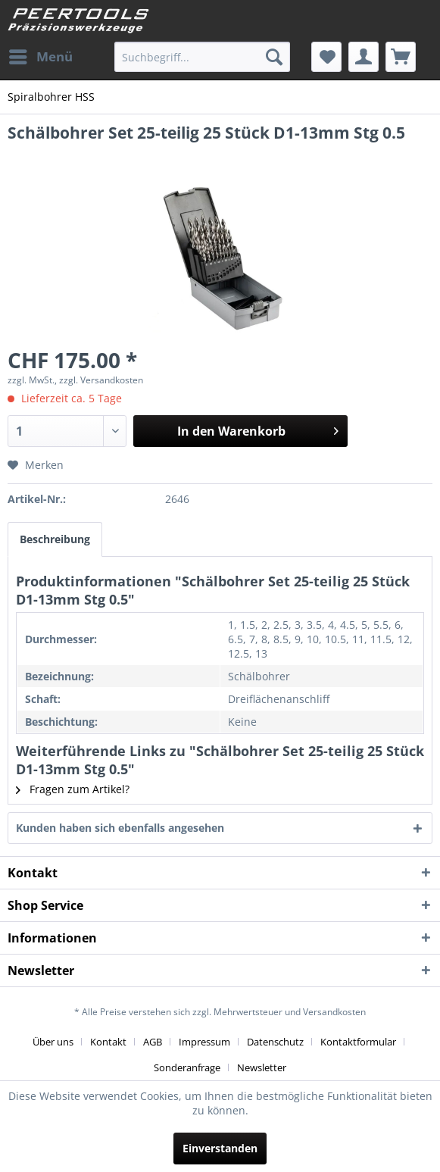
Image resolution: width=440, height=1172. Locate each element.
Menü (41, 55)
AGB (152, 1042)
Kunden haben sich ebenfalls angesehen (120, 827)
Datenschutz (275, 1042)
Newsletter (261, 1067)
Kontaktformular (358, 1042)
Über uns (53, 1042)
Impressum (204, 1042)
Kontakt (108, 1042)
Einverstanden (220, 1148)
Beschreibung (55, 539)
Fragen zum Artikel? (73, 789)
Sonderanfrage (187, 1067)
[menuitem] (40, 57)
